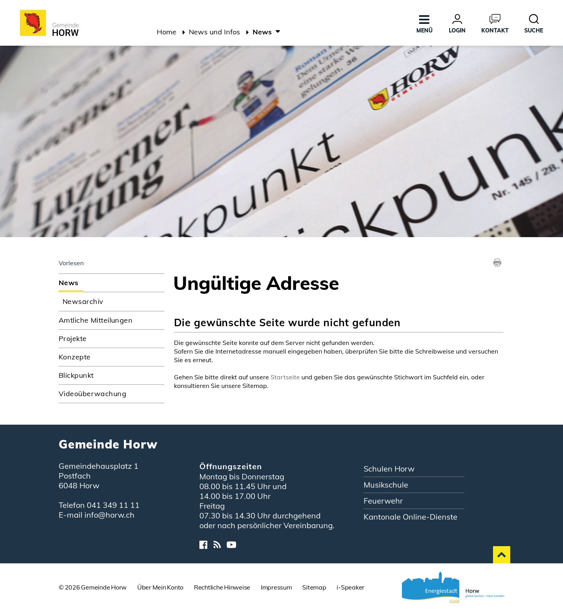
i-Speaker (350, 587)
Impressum (276, 587)
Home (166, 31)
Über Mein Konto (160, 587)
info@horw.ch (109, 515)
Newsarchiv (83, 301)
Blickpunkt (76, 375)
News (92, 282)
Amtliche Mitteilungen (96, 320)
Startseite (285, 377)
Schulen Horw (389, 468)
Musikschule (386, 485)
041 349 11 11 (113, 505)
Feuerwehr (383, 501)
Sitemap (314, 587)
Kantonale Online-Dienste (410, 517)
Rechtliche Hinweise (222, 587)
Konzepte (75, 356)
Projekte (73, 338)
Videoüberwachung (92, 393)
